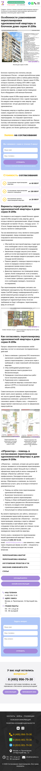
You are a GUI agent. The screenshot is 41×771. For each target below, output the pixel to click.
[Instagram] (22, 728)
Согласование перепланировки (16, 2)
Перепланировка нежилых (15, 559)
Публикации (29, 716)
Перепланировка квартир (14, 555)
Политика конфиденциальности (20, 723)
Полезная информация (20, 720)
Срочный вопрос (20, 578)
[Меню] (38, 3)
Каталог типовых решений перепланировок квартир (22, 9)
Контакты (11, 716)
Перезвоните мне (29, 692)
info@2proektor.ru (32, 757)
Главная (3, 9)
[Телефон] (35, 3)
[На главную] (2, 3)
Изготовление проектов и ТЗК (16, 563)
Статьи (6, 571)
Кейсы (19, 716)
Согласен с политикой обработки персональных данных (20, 166)
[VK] (18, 728)
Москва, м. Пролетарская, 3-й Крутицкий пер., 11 (22, 751)
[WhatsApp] (32, 3)
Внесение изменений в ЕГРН (15, 567)
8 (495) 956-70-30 (11, 595)
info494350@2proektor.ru (14, 542)
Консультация (10, 692)
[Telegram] (29, 3)
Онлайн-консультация (20, 584)
